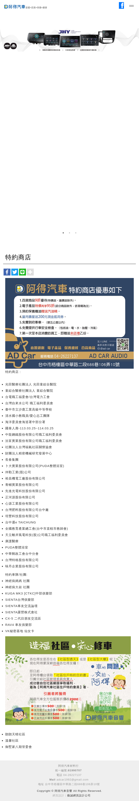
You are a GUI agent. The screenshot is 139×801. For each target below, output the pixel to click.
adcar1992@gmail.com (73, 779)
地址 (41, 784)
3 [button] (76, 233)
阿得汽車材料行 (68, 765)
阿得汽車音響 (29, 6)
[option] (69, 40)
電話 (59, 775)
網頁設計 (58, 795)
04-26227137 (72, 775)
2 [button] (69, 233)
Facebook (122, 5)
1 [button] (63, 233)
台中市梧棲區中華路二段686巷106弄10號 (72, 784)
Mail (52, 779)
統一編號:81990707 (68, 770)
